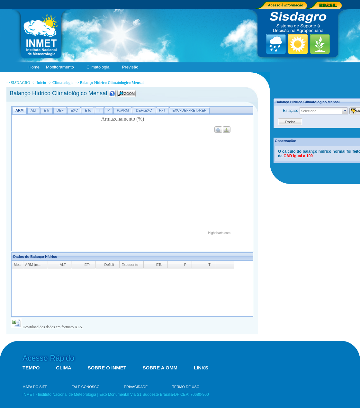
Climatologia (99, 67)
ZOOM (129, 93)
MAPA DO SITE (34, 387)
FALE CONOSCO (86, 387)
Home (34, 67)
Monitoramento (61, 67)
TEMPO (31, 367)
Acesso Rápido (48, 358)
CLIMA (63, 367)
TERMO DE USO (185, 387)
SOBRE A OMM (160, 367)
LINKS (201, 367)
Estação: (290, 110)
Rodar (290, 122)
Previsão (132, 67)
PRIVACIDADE (136, 387)
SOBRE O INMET (107, 367)
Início (41, 82)
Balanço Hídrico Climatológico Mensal (111, 82)
